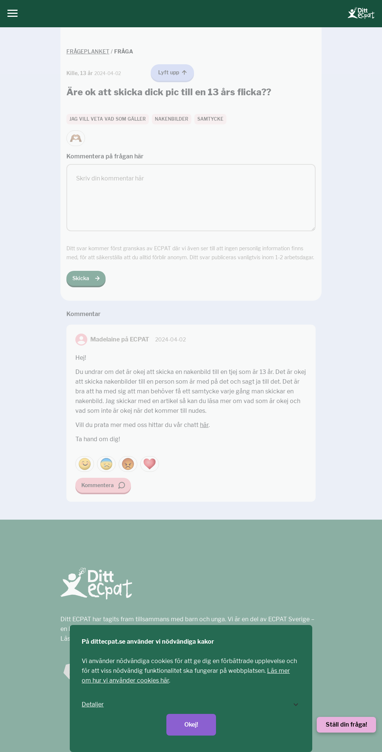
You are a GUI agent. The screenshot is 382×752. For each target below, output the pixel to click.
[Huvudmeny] (10, 13)
